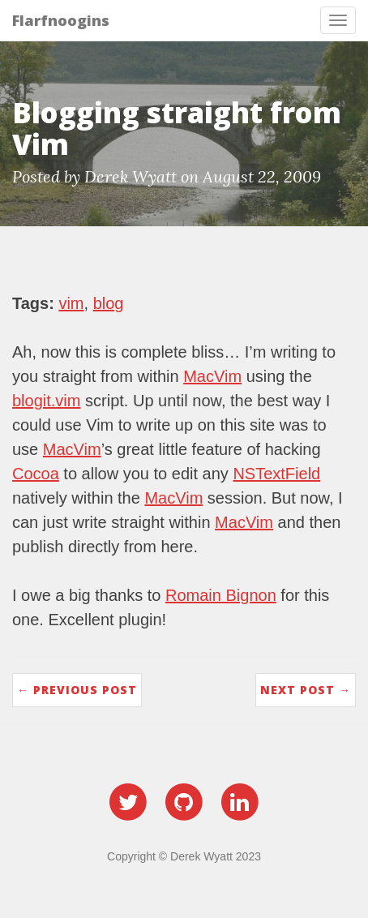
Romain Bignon (220, 595)
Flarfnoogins (60, 20)
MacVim (212, 376)
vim (70, 303)
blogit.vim (46, 401)
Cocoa (35, 474)
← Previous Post (77, 689)
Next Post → (305, 689)
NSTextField (276, 474)
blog (108, 303)
